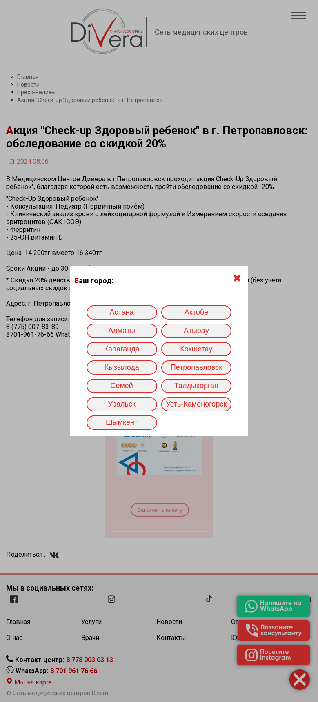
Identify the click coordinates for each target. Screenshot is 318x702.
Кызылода (121, 367)
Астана (122, 312)
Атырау (196, 331)
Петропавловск (196, 367)
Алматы (121, 331)
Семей (121, 386)
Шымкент (122, 422)
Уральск (121, 404)
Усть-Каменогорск (196, 404)
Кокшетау (196, 349)
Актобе (196, 312)
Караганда (122, 349)
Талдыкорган (196, 386)
